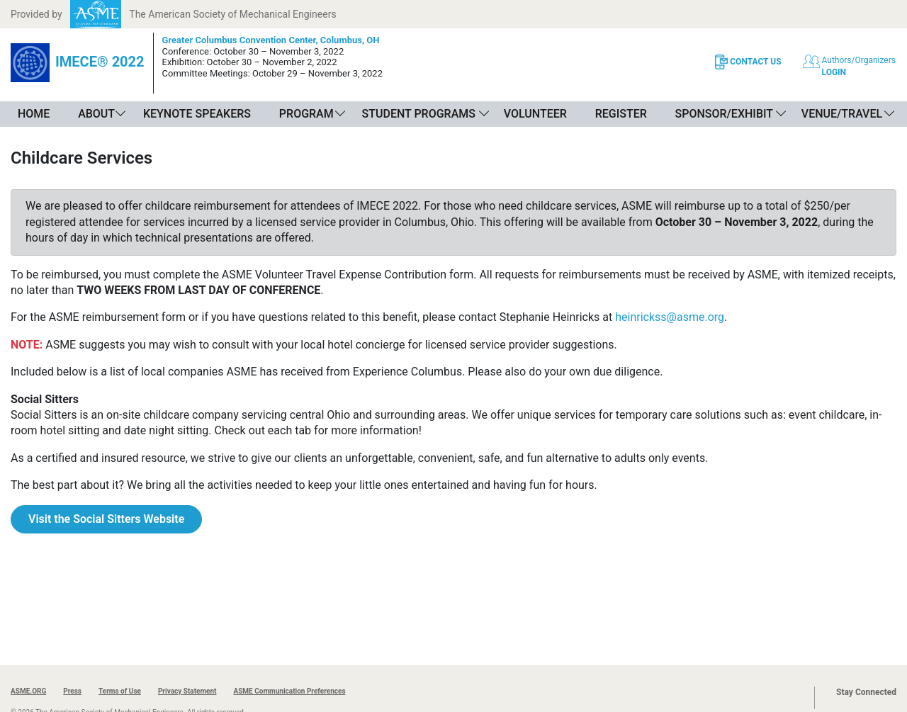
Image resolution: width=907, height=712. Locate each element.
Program (306, 113)
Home (34, 113)
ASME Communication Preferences (289, 691)
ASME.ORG (28, 691)
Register (621, 113)
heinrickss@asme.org (669, 317)
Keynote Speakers (197, 113)
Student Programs (418, 113)
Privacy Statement (187, 691)
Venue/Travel (841, 113)
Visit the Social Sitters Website (106, 519)
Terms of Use (119, 691)
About (96, 113)
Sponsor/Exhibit (724, 113)
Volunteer (535, 113)
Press (72, 691)
